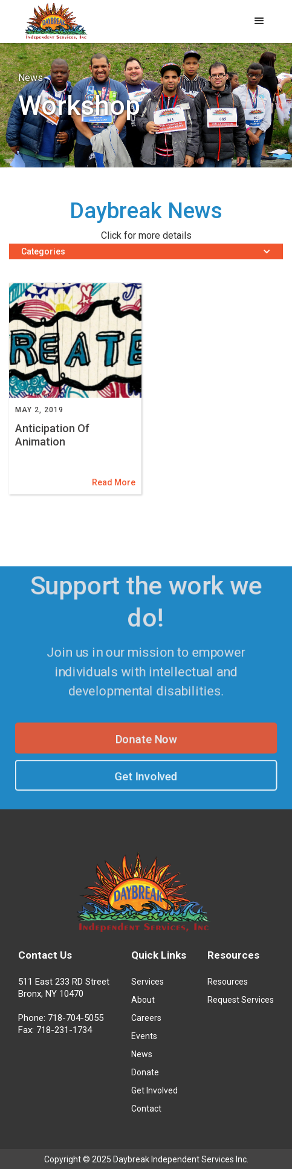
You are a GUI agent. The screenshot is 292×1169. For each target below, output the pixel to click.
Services (147, 981)
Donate (145, 1072)
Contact (146, 1108)
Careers (146, 1018)
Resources (227, 981)
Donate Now (146, 739)
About (143, 1000)
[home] (54, 23)
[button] (259, 21)
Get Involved (146, 778)
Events (144, 1036)
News (141, 1054)
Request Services (240, 1000)
